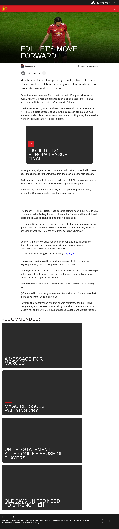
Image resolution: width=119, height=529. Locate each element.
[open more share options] (44, 73)
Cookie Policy (34, 523)
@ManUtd (30, 248)
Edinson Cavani (60, 433)
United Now (28, 440)
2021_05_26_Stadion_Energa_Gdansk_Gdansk (63, 425)
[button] (11, 8)
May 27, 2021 (71, 253)
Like (36, 425)
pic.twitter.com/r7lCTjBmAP (51, 248)
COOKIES (8, 517)
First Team (43, 433)
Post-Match (28, 433)
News (25, 425)
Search (87, 433)
